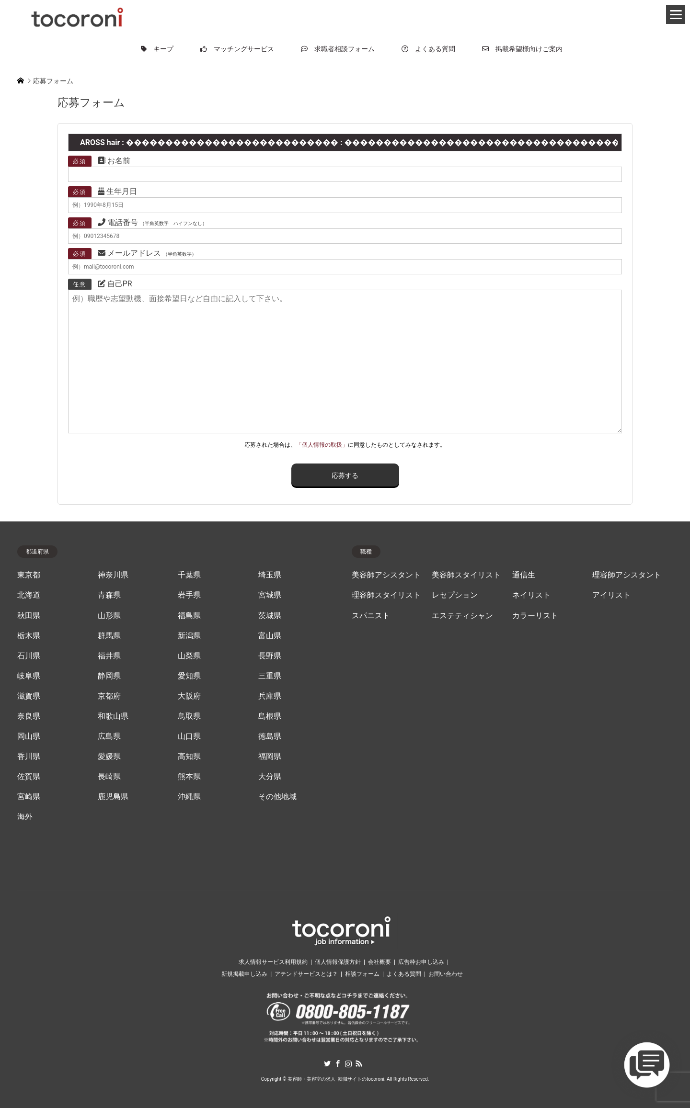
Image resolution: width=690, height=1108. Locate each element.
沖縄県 (189, 796)
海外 (25, 817)
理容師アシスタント (626, 575)
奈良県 (28, 716)
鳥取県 (189, 716)
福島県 (189, 615)
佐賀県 (28, 776)
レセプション (455, 595)
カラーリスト (535, 615)
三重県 (269, 676)
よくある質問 (428, 49)
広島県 (109, 736)
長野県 (269, 656)
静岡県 (109, 676)
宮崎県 (28, 796)
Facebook (337, 1063)
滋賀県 (28, 696)
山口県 (189, 736)
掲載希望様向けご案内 (522, 49)
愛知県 (189, 676)
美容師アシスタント (386, 575)
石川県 (28, 656)
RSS (359, 1063)
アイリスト (611, 595)
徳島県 (269, 736)
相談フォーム (362, 974)
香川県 (28, 756)
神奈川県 (113, 575)
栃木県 (28, 636)
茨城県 (269, 615)
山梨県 (189, 656)
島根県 (269, 716)
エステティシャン (462, 615)
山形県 (109, 615)
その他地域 (277, 796)
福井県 (109, 656)
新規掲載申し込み (244, 974)
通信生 (523, 575)
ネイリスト (531, 595)
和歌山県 (113, 716)
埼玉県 (269, 575)
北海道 (28, 595)
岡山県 (28, 736)
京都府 (109, 696)
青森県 (109, 595)
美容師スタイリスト (466, 575)
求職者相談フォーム (338, 49)
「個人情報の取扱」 (322, 444)
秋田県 (28, 615)
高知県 (189, 756)
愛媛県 (109, 756)
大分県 (269, 776)
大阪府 (189, 696)
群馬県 (109, 636)
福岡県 (269, 756)
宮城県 (269, 595)
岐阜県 (28, 676)
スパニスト (371, 615)
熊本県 (189, 776)
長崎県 (109, 776)
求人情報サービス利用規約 (273, 962)
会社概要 (379, 962)
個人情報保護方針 (338, 962)
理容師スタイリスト (386, 595)
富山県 (269, 636)
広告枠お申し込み (421, 962)
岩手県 (189, 595)
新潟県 (189, 636)
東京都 (28, 575)
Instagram (348, 1063)
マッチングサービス (237, 49)
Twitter (327, 1063)
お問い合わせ (445, 974)
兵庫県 (269, 696)
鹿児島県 (113, 796)
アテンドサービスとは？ (306, 974)
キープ (157, 49)
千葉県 (189, 575)
